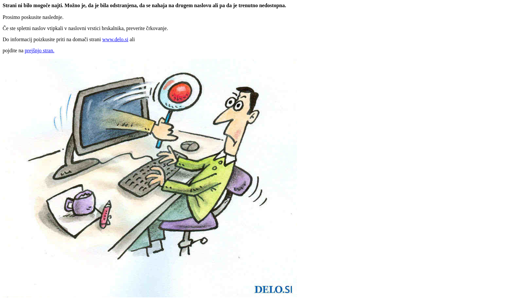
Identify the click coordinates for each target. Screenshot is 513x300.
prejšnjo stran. (40, 50)
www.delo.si (115, 39)
